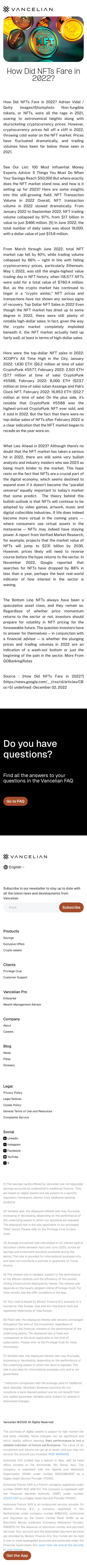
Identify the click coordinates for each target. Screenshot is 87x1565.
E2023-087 (10, 1498)
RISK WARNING (58, 1454)
